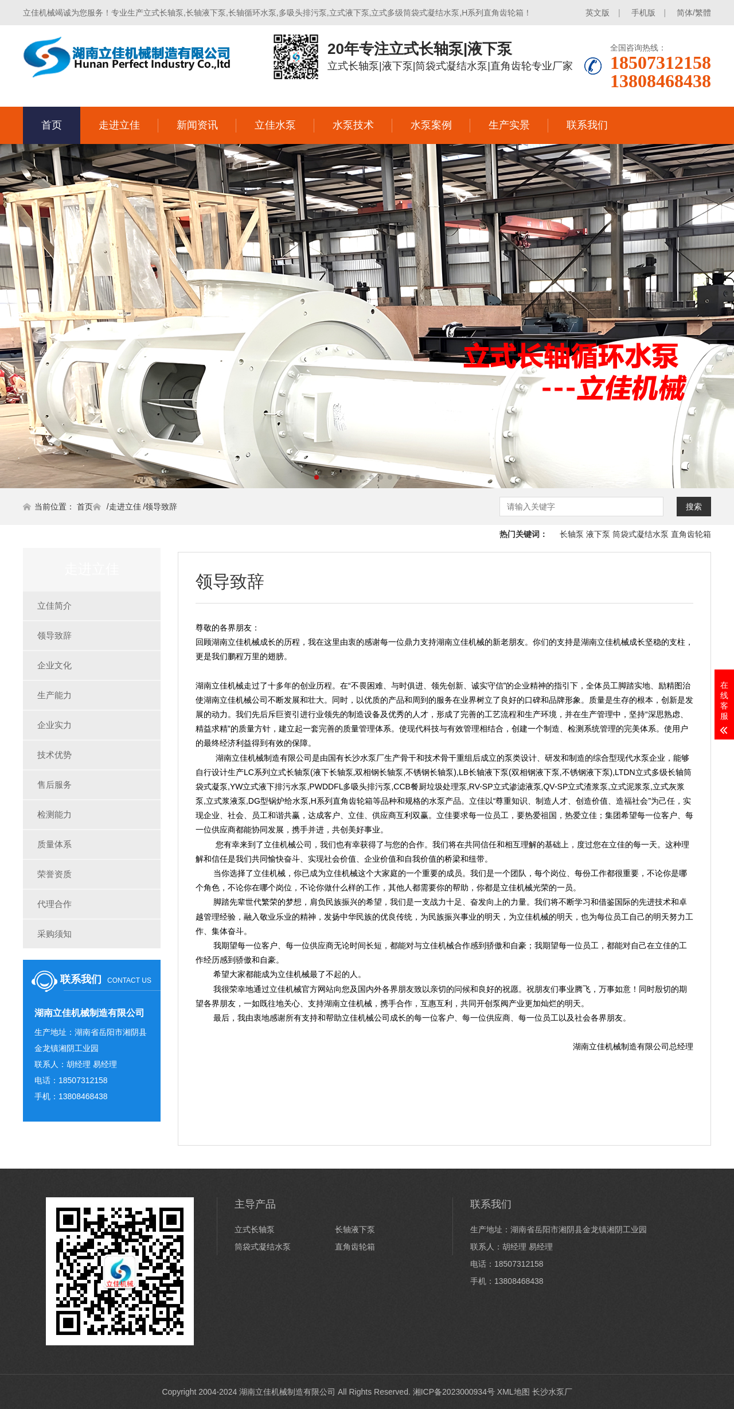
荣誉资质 (54, 874)
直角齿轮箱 (691, 534)
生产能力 (54, 695)
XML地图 (513, 1391)
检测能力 (54, 814)
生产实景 (509, 125)
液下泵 (598, 534)
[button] (316, 477)
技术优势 (54, 755)
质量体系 (54, 844)
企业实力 (54, 725)
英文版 (597, 12)
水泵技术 (353, 125)
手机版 (643, 12)
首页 (51, 125)
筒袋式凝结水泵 (640, 534)
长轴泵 (572, 534)
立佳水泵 (275, 125)
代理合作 (54, 904)
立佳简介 (54, 605)
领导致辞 (161, 506)
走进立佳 (119, 125)
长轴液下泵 (355, 1229)
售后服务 (54, 784)
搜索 (694, 506)
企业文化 (54, 665)
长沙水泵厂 (552, 1391)
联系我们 (587, 125)
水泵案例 (431, 125)
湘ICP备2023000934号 (454, 1391)
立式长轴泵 (255, 1229)
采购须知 (54, 934)
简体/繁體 (694, 12)
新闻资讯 (197, 125)
